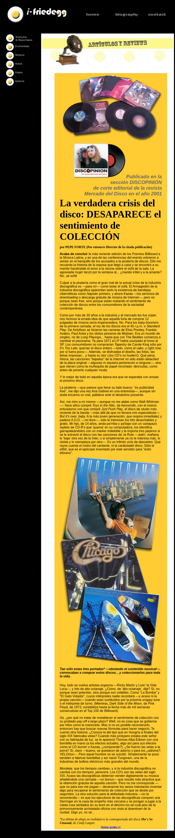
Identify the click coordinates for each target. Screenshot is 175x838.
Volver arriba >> (111, 827)
